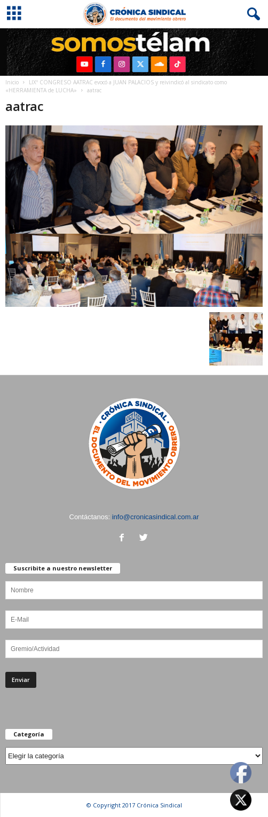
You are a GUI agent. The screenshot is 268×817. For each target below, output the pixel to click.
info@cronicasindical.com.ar (155, 517)
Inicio (12, 82)
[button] (251, 14)
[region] (134, 52)
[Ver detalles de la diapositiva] (134, 52)
